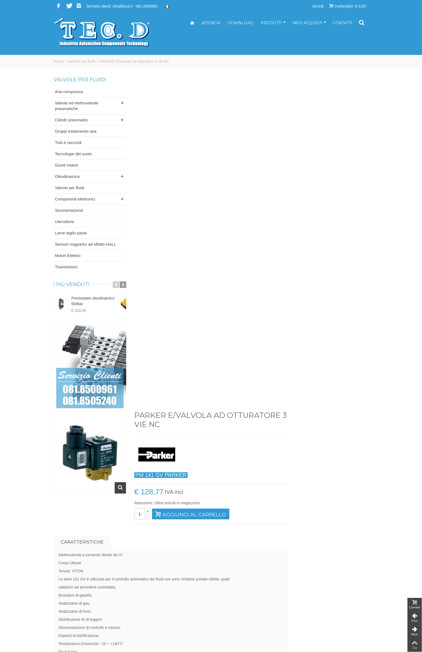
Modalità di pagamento (315, 602)
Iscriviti (302, 525)
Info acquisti (309, 22)
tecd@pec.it (225, 591)
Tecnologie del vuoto (73, 153)
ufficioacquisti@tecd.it (233, 613)
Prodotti (273, 22)
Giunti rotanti (66, 165)
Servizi (301, 591)
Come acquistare (310, 596)
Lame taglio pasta (71, 233)
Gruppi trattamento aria (75, 131)
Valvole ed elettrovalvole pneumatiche (76, 106)
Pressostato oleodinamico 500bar (92, 301)
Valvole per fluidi (82, 61)
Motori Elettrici (67, 255)
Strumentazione (69, 210)
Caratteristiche (163, 206)
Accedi (317, 6)
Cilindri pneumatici (71, 120)
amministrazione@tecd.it (235, 596)
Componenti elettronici (75, 199)
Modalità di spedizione (314, 608)
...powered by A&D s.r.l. (73, 644)
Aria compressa (69, 91)
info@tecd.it (225, 585)
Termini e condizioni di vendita (321, 613)
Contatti (342, 22)
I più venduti (72, 284)
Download (240, 22)
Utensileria (64, 221)
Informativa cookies (312, 625)
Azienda (211, 22)
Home (59, 61)
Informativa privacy (311, 619)
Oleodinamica (67, 176)
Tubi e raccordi (68, 142)
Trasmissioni (66, 267)
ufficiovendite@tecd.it (233, 608)
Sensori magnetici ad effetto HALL (85, 244)
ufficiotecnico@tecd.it (233, 602)
